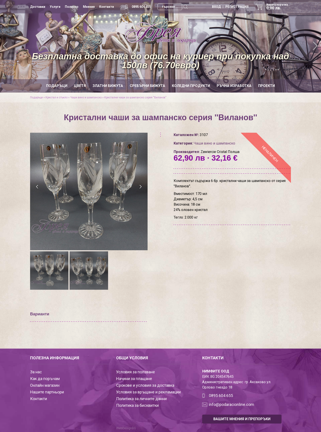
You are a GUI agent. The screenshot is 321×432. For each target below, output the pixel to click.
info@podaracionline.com (231, 404)
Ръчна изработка (234, 86)
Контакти (106, 6)
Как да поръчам (45, 378)
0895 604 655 (141, 6)
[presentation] (37, 187)
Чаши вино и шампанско (86, 97)
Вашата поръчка (278, 6)
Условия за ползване (135, 372)
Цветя (80, 86)
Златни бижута (108, 86)
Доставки (37, 6)
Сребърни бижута (147, 86)
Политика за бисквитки (137, 405)
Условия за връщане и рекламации (148, 392)
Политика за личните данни (141, 398)
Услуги (55, 6)
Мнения (89, 6)
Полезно (71, 6)
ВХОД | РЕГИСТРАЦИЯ (230, 6)
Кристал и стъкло (56, 97)
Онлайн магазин (45, 385)
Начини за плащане (134, 378)
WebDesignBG (126, 428)
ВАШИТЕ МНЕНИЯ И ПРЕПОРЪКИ (241, 419)
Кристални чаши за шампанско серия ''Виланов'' (135, 97)
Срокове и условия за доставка (145, 385)
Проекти (266, 86)
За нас (36, 372)
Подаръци (56, 86)
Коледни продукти (191, 86)
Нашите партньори (47, 392)
